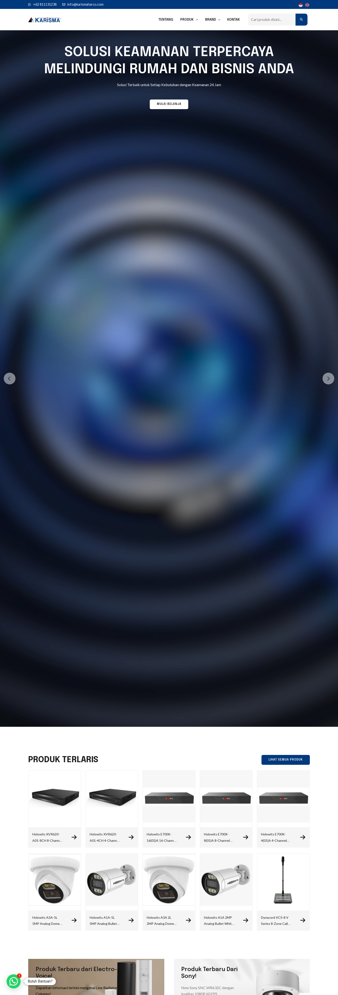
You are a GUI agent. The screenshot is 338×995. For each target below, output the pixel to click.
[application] (197, 19)
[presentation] (9, 378)
